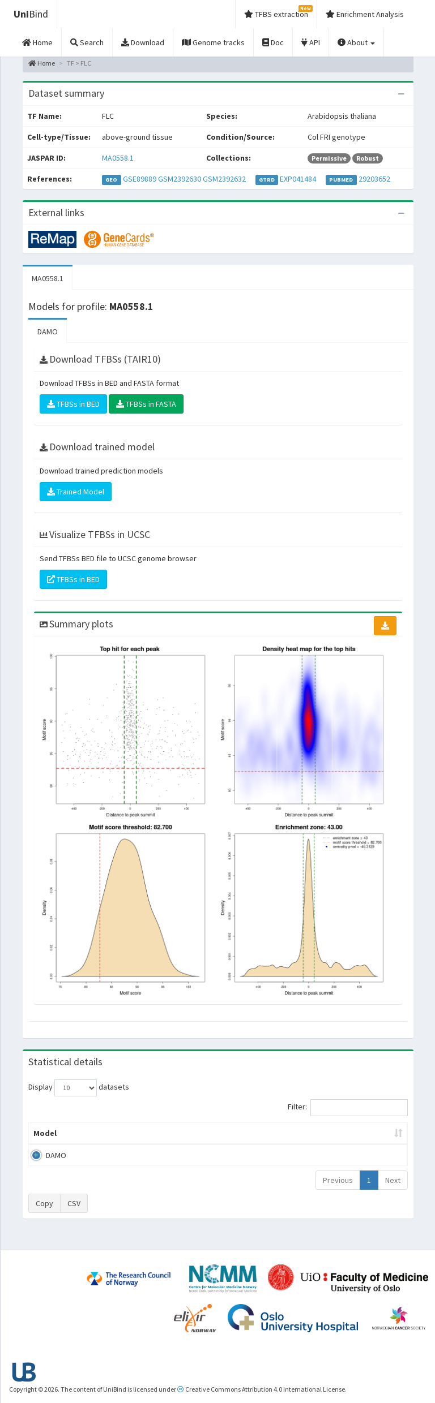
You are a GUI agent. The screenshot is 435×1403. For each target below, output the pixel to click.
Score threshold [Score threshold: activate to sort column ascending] (296, 1139)
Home (41, 63)
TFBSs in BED (73, 404)
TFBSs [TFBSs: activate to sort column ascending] (244, 1144)
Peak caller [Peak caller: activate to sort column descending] (89, 1139)
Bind (31, 13)
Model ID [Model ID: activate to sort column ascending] (134, 1139)
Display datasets (78, 1087)
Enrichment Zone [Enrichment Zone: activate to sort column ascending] (189, 1139)
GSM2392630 (179, 179)
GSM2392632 (224, 179)
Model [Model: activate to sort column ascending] (45, 1144)
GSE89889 (139, 179)
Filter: (348, 1107)
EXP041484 (298, 179)
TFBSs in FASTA (146, 404)
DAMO (47, 331)
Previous (338, 1191)
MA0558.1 (118, 158)
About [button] (356, 42)
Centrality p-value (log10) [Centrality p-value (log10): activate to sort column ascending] (362, 1139)
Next (392, 1191)
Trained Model (75, 492)
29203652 (374, 179)
